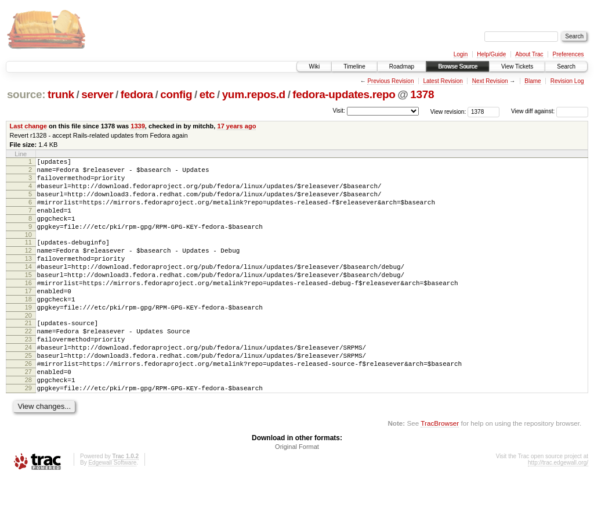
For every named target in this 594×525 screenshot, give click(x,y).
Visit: (338, 110)
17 (28, 317)
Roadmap (401, 66)
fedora (137, 94)
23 (28, 374)
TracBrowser (440, 470)
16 (28, 307)
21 (28, 354)
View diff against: (549, 111)
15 (28, 297)
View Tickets (517, 66)
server (97, 94)
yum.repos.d (253, 94)
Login (461, 54)
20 (28, 346)
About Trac (529, 54)
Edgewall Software (112, 509)
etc (207, 94)
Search (566, 66)
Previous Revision (390, 81)
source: (26, 94)
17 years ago (236, 126)
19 (28, 336)
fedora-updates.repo (343, 94)
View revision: (448, 111)
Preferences (568, 54)
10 (28, 250)
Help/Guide (491, 54)
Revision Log (567, 81)
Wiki (314, 66)
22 (28, 364)
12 (28, 267)
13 (28, 277)
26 (28, 403)
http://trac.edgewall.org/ (558, 509)
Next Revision (490, 81)
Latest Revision (442, 81)
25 (28, 393)
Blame (532, 81)
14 (28, 287)
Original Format (297, 493)
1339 (138, 126)
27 (28, 413)
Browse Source (457, 66)
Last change (28, 126)
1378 (422, 94)
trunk (61, 94)
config (176, 94)
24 (28, 383)
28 (28, 423)
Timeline (354, 66)
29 (28, 433)
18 (28, 326)
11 (28, 257)
